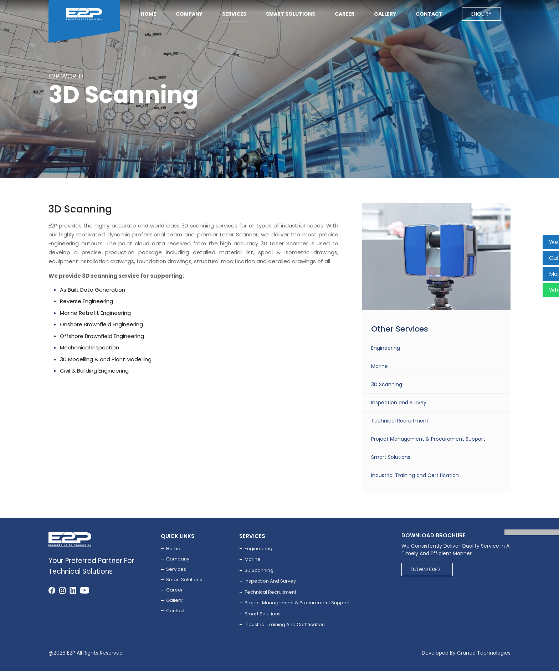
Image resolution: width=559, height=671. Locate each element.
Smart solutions (290, 13)
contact (429, 13)
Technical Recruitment (400, 420)
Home (148, 13)
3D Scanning (386, 384)
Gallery (385, 13)
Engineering (385, 348)
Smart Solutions (390, 457)
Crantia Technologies (484, 652)
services (234, 13)
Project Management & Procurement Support (428, 438)
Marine (379, 366)
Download (425, 569)
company (189, 13)
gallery (174, 600)
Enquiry (481, 13)
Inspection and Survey (398, 402)
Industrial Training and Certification (415, 475)
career (344, 13)
